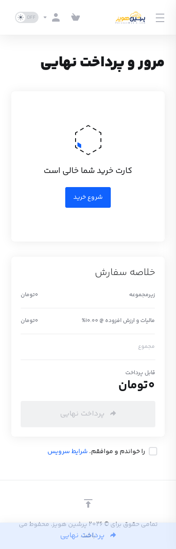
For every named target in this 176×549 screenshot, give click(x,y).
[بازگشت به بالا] (88, 503)
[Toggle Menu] (161, 17)
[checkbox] (153, 451)
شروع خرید (88, 197)
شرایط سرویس (67, 452)
